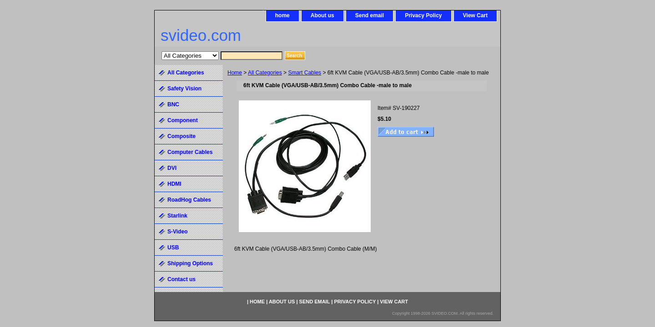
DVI (171, 168)
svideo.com (201, 35)
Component (182, 120)
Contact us (181, 279)
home (282, 15)
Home (234, 72)
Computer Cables (189, 152)
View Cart (475, 15)
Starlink (177, 216)
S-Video (177, 231)
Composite (181, 136)
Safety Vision (184, 88)
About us (322, 15)
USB (173, 247)
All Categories (265, 72)
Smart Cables (304, 72)
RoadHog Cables (189, 200)
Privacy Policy (423, 15)
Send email (369, 15)
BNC (173, 104)
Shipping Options (190, 263)
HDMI (174, 184)
